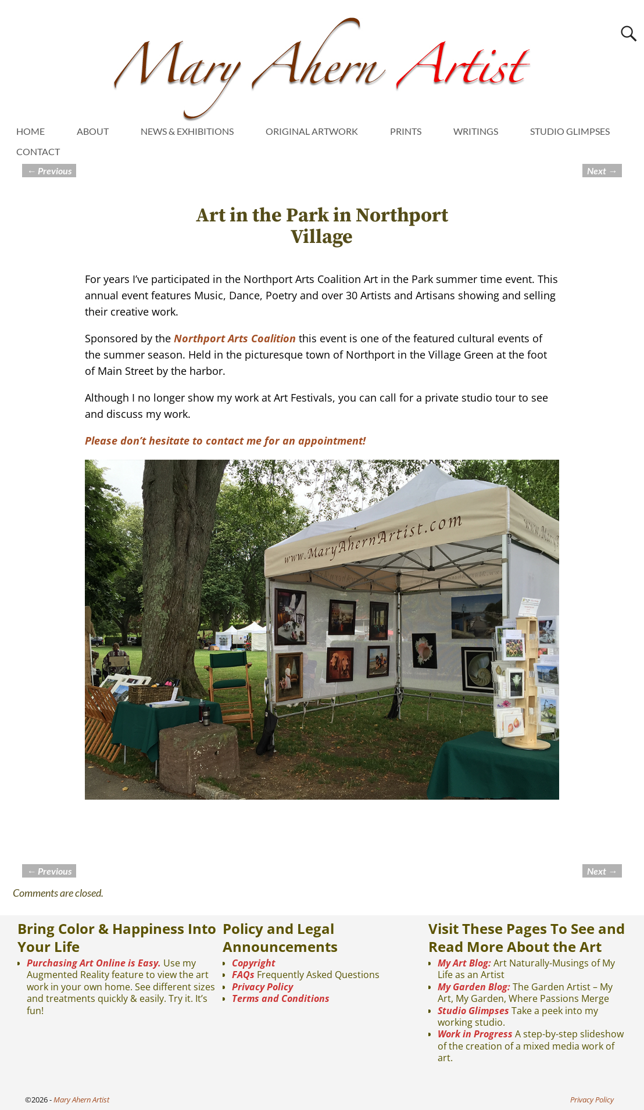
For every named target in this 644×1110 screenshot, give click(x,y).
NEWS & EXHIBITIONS (187, 131)
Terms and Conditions (281, 998)
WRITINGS (475, 131)
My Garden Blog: (474, 986)
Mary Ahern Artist (81, 1099)
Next (602, 170)
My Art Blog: (464, 963)
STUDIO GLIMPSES (570, 131)
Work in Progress (475, 1033)
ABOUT (93, 131)
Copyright (254, 963)
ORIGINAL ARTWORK (312, 131)
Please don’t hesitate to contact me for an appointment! (225, 440)
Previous (49, 170)
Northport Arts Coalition (235, 338)
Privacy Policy (262, 986)
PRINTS (405, 131)
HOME (30, 131)
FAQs (243, 974)
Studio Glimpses (473, 1010)
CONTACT (38, 151)
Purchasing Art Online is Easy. (94, 963)
